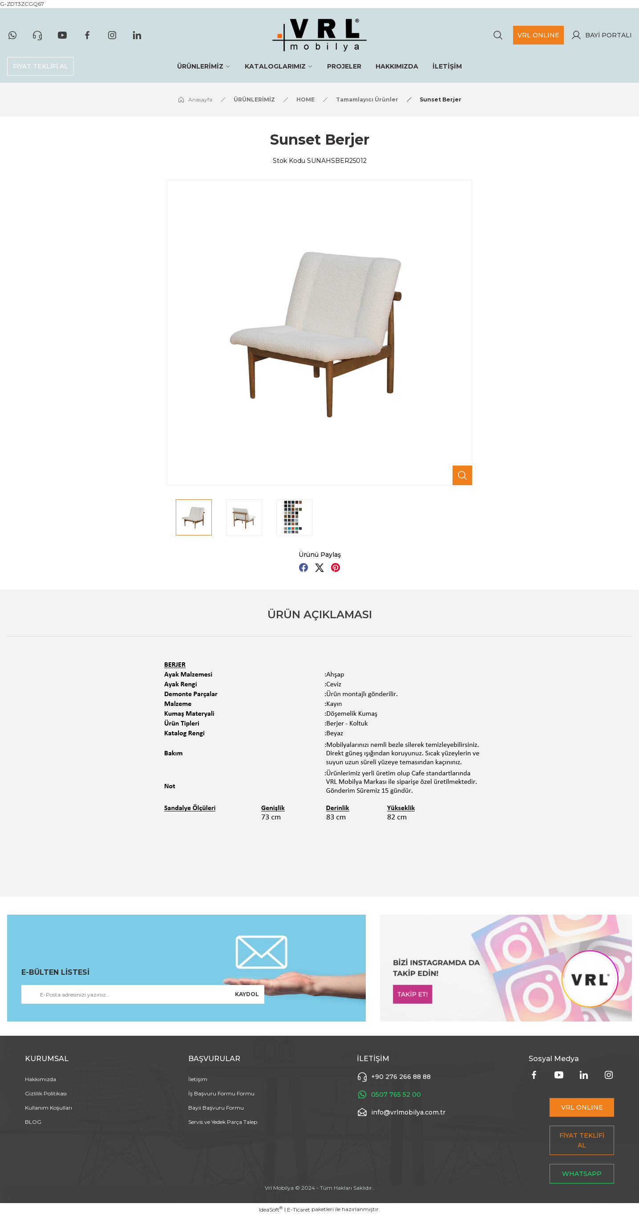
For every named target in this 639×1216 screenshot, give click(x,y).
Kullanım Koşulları (48, 1107)
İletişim (197, 1079)
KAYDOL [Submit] (247, 994)
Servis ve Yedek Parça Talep (222, 1122)
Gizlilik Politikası (46, 1093)
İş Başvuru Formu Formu (221, 1093)
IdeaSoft (271, 1209)
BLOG (33, 1122)
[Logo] (319, 35)
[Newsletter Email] (142, 994)
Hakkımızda (40, 1079)
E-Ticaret (298, 1209)
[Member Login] (601, 35)
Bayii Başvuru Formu (216, 1107)
